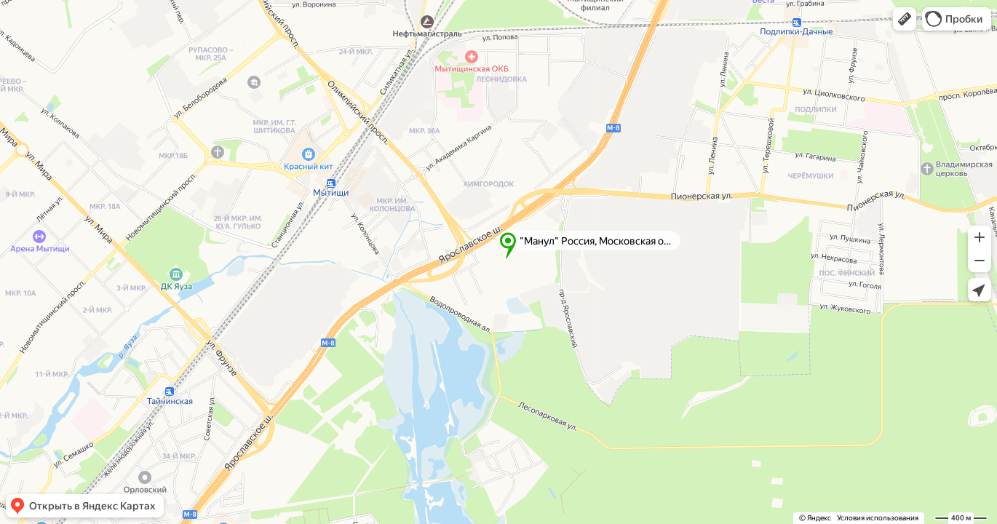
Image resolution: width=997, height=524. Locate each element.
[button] (904, 19)
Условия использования (877, 518)
